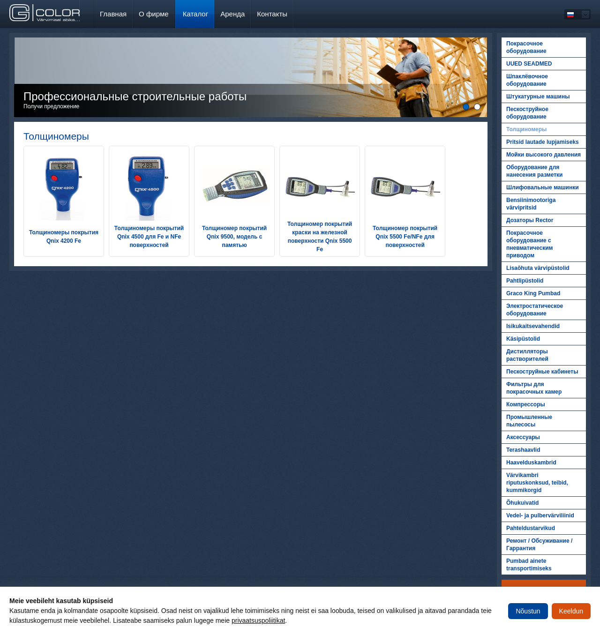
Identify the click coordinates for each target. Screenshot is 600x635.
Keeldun (571, 611)
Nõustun (528, 611)
